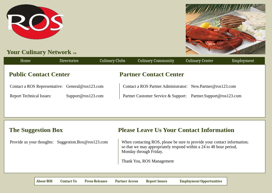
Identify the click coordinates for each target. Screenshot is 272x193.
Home (25, 60)
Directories (68, 60)
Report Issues (156, 181)
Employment (243, 60)
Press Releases (96, 181)
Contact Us (69, 181)
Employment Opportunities (201, 181)
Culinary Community (156, 60)
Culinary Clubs (112, 60)
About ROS (44, 181)
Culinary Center (199, 60)
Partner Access (126, 181)
